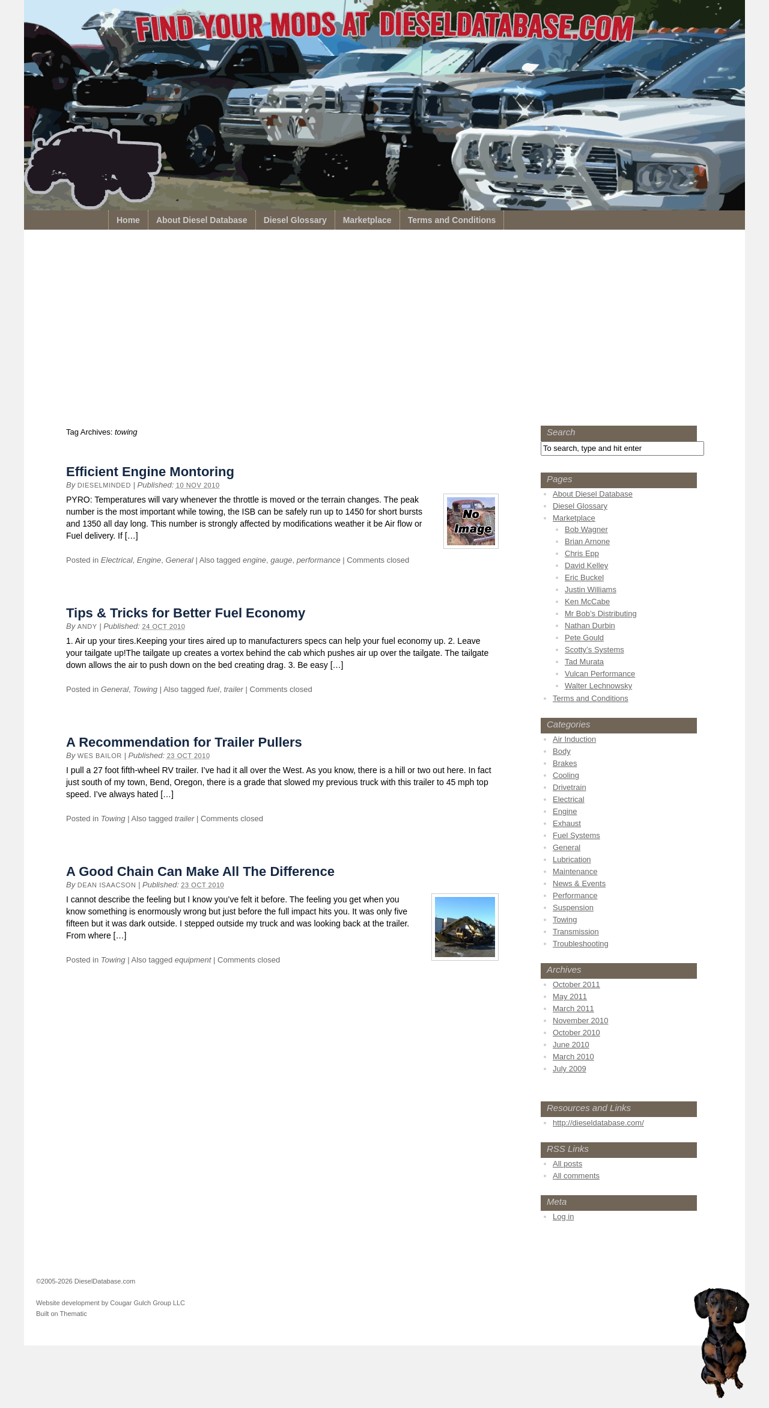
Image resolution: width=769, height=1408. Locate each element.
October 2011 (576, 984)
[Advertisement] (384, 330)
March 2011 (573, 1008)
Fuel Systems (576, 835)
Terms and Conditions (452, 220)
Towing (145, 689)
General (179, 560)
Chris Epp (582, 553)
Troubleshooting (581, 943)
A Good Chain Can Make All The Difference (200, 871)
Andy (87, 626)
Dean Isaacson (107, 885)
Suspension (573, 907)
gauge (281, 560)
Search (561, 432)
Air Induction (574, 739)
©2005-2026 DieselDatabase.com (85, 1281)
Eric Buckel (584, 577)
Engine (149, 560)
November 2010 (581, 1020)
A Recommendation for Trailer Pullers (184, 742)
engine (254, 560)
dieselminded (104, 485)
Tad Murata (584, 661)
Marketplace (367, 220)
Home (128, 220)
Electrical (117, 560)
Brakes (565, 763)
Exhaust (567, 823)
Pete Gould (584, 637)
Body (562, 751)
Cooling (566, 775)
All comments (576, 1175)
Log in (563, 1216)
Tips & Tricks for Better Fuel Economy (185, 612)
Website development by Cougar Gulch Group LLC (110, 1302)
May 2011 (570, 996)
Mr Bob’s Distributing (601, 613)
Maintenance (575, 871)
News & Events (579, 883)
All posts (567, 1163)
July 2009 (569, 1068)
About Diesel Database (202, 220)
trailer (233, 689)
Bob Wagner (586, 529)
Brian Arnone (587, 541)
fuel (213, 689)
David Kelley (586, 565)
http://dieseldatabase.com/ (598, 1122)
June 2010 (571, 1044)
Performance (575, 895)
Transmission (576, 931)
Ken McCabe (587, 601)
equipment (193, 959)
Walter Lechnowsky (598, 685)
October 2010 (576, 1032)
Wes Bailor (100, 755)
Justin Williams (590, 589)
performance (319, 560)
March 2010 (573, 1056)
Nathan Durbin (590, 625)
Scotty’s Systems (594, 649)
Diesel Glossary (295, 220)
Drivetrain (569, 787)
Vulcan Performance (600, 673)
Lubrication (572, 859)
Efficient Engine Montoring (150, 471)
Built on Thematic (61, 1313)
